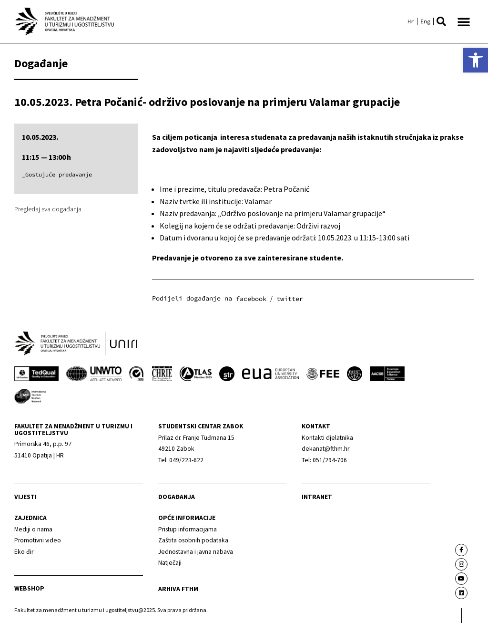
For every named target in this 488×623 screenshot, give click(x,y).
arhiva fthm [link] (178, 589)
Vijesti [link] (25, 497)
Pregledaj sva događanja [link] (47, 209)
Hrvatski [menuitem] (410, 21)
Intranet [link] (317, 497)
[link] (475, 60)
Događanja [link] (176, 497)
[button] (441, 21)
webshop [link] (29, 589)
